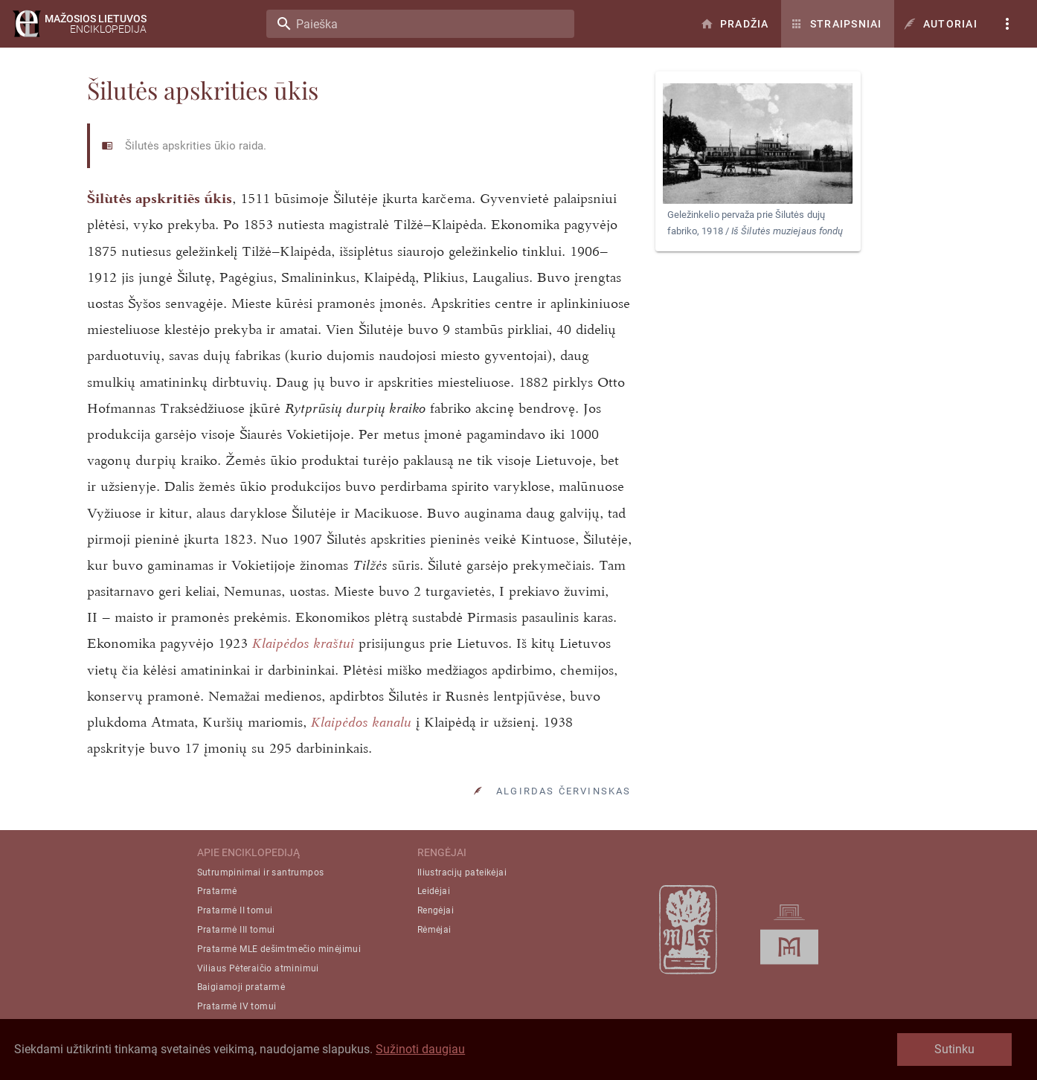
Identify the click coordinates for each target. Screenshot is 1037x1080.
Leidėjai (433, 891)
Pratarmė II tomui (235, 910)
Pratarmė (217, 891)
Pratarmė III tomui (236, 930)
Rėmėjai (434, 930)
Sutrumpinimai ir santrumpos (260, 872)
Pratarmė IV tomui (237, 1006)
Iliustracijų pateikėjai (462, 872)
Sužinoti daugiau (420, 1049)
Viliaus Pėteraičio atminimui (258, 968)
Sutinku (954, 1049)
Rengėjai (435, 910)
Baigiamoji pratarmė (241, 987)
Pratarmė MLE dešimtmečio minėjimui (279, 949)
